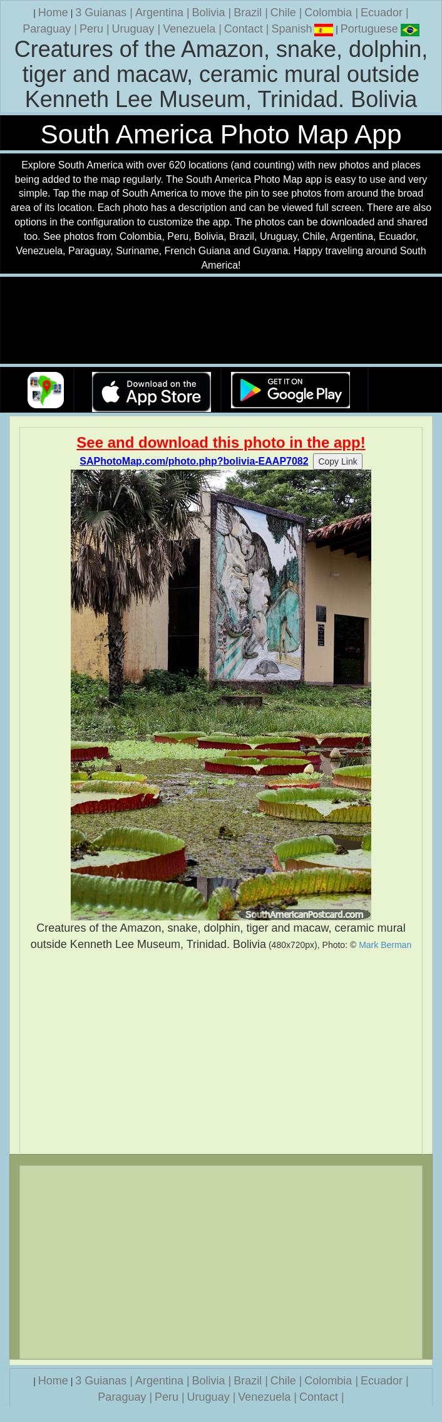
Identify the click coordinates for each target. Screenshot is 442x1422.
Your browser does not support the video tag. (221, 321)
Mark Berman (385, 945)
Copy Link (337, 461)
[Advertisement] (221, 1052)
